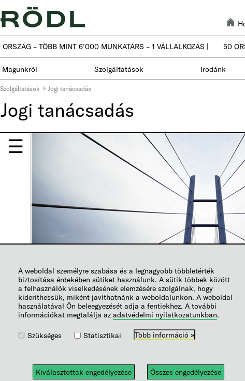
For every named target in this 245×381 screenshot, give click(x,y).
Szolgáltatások (20, 88)
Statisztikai (102, 335)
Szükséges (44, 335)
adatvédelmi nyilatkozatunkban (165, 314)
